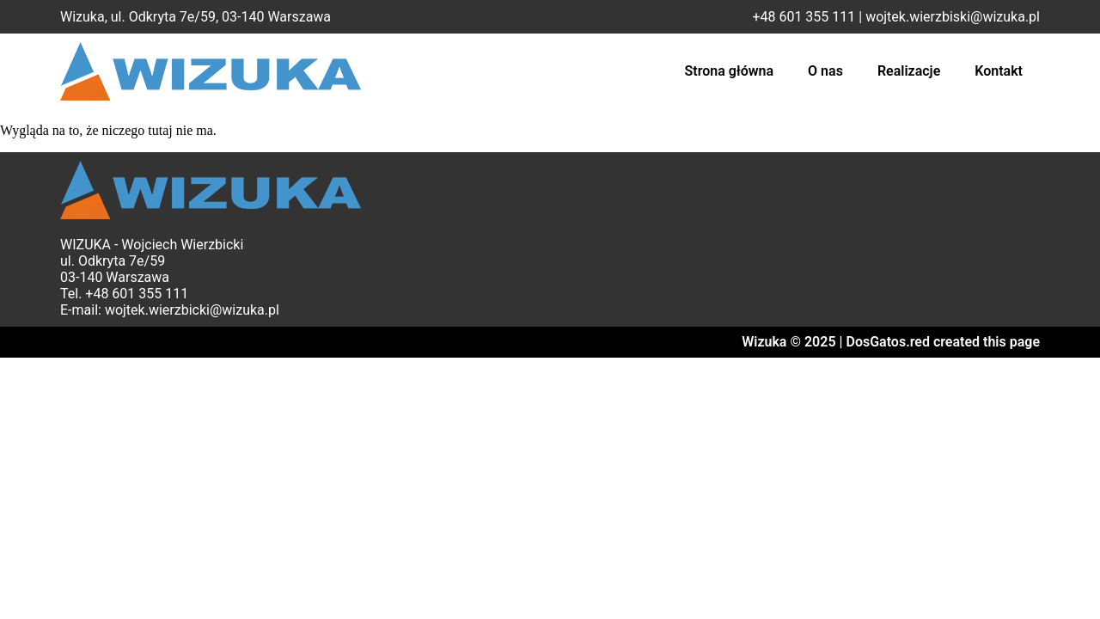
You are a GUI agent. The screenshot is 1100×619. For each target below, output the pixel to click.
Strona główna (729, 71)
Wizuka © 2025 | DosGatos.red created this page (891, 342)
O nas (825, 71)
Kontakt (999, 71)
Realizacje (908, 71)
